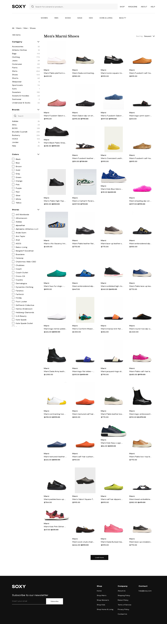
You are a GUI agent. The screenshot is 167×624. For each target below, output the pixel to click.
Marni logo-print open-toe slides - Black (140, 115)
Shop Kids (101, 605)
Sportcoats (17, 85)
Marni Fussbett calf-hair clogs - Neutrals (140, 158)
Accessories (17, 46)
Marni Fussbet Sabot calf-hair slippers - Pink (55, 115)
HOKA (15, 139)
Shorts (15, 78)
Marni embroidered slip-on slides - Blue (83, 286)
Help (153, 7)
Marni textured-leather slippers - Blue (55, 456)
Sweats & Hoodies (20, 96)
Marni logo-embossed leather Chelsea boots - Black (140, 414)
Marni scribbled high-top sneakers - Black (112, 286)
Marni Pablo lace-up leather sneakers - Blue (140, 286)
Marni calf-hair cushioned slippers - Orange (83, 456)
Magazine (132, 7)
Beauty (122, 18)
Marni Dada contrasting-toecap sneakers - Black (83, 73)
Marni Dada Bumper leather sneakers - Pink (112, 542)
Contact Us (122, 614)
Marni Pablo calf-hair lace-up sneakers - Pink (140, 371)
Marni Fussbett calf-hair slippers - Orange (140, 73)
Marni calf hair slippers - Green (112, 499)
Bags (80, 18)
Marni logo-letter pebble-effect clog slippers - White (55, 329)
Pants (14, 67)
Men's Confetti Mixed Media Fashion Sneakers (83, 329)
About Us (121, 591)
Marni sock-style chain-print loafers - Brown (83, 542)
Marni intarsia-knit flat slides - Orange (112, 329)
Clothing (16, 57)
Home (99, 591)
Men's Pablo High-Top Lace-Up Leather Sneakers (55, 201)
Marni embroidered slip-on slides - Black (140, 243)
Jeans (14, 60)
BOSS (14, 128)
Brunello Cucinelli (19, 132)
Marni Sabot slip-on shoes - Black (83, 115)
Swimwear (16, 99)
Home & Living (106, 18)
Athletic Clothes (19, 50)
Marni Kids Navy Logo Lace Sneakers (112, 443)
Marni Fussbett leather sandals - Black (83, 158)
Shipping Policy (124, 595)
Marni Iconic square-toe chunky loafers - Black (112, 73)
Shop (122, 7)
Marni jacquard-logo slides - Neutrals (112, 371)
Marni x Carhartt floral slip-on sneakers (83, 201)
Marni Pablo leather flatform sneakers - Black (83, 243)
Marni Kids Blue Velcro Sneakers (112, 189)
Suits (14, 89)
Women (44, 18)
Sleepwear (17, 81)
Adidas (15, 121)
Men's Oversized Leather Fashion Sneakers (112, 158)
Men (56, 18)
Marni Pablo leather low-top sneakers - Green (112, 414)
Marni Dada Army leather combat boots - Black (55, 371)
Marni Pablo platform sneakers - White (55, 73)
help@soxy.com (145, 591)
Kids (91, 18)
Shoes (68, 18)
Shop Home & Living (105, 609)
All (13, 28)
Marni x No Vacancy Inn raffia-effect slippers (55, 243)
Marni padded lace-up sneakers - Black (55, 499)
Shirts (14, 71)
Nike (14, 146)
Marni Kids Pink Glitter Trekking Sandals (55, 526)
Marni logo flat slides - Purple (83, 371)
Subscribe (54, 601)
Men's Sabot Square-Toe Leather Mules (83, 499)
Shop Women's (103, 600)
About (144, 7)
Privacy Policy (123, 609)
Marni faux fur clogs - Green (55, 286)
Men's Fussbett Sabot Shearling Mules (112, 115)
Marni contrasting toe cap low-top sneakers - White (55, 414)
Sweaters (16, 92)
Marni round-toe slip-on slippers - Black (140, 329)
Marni (18, 28)
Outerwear (17, 64)
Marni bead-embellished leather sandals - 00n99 (140, 499)
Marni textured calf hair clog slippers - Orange (83, 414)
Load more (99, 557)
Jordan (15, 142)
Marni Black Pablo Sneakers (55, 143)
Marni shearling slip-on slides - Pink (140, 201)
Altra (14, 125)
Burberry (16, 135)
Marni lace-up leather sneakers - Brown (112, 243)
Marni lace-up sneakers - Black (140, 542)
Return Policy (123, 600)
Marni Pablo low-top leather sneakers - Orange (140, 456)
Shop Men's (101, 595)
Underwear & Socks (21, 103)
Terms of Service (124, 605)
